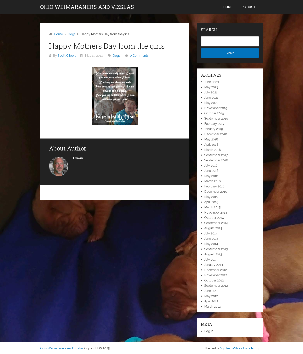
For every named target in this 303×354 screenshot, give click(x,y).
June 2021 (211, 97)
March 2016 (212, 181)
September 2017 (216, 155)
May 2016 (211, 176)
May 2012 (211, 296)
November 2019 (215, 108)
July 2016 (211, 165)
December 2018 (215, 134)
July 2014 (211, 233)
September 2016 (216, 160)
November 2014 (215, 212)
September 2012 (216, 285)
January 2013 (213, 265)
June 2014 (211, 238)
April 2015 (211, 202)
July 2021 (210, 92)
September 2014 (216, 223)
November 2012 (215, 275)
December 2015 (215, 191)
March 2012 (212, 306)
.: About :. (250, 7)
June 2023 (211, 82)
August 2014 (213, 228)
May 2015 (211, 197)
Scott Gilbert (67, 55)
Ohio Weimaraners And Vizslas (87, 7)
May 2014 (211, 244)
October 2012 (214, 280)
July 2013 (210, 259)
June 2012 (211, 291)
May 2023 (211, 87)
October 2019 (214, 113)
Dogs (116, 55)
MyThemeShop (231, 348)
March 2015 (212, 207)
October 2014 (214, 218)
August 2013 (213, 254)
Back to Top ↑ (253, 348)
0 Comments (139, 55)
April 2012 (211, 301)
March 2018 (212, 150)
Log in (208, 331)
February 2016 (214, 186)
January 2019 (213, 129)
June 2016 (211, 171)
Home (227, 7)
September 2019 (216, 118)
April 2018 (211, 144)
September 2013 (216, 249)
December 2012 (215, 270)
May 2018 (211, 139)
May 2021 (211, 103)
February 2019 (214, 124)
